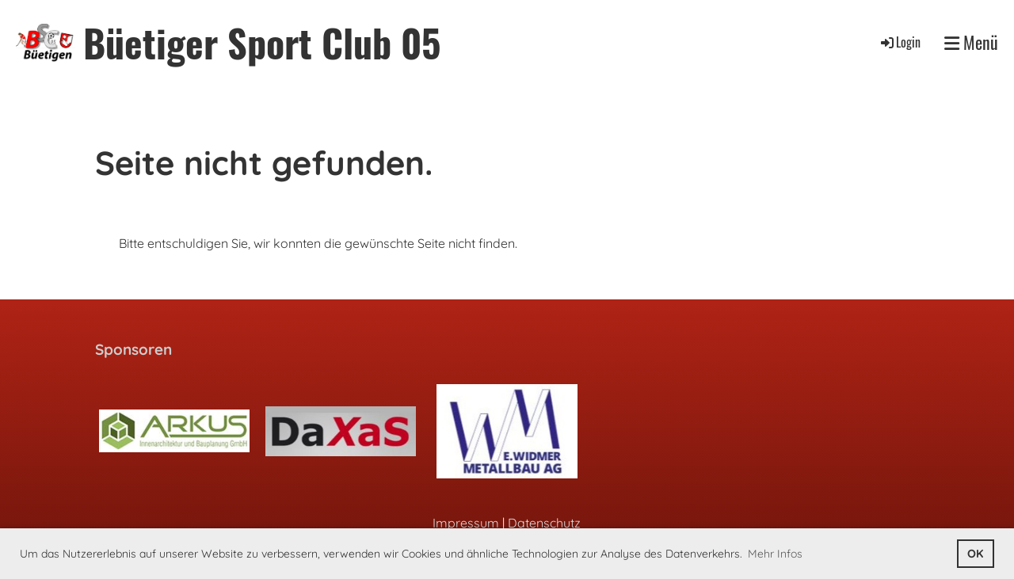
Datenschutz (544, 523)
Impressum (466, 523)
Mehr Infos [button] (775, 554)
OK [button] (975, 554)
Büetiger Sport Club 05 (261, 42)
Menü (971, 42)
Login (900, 41)
